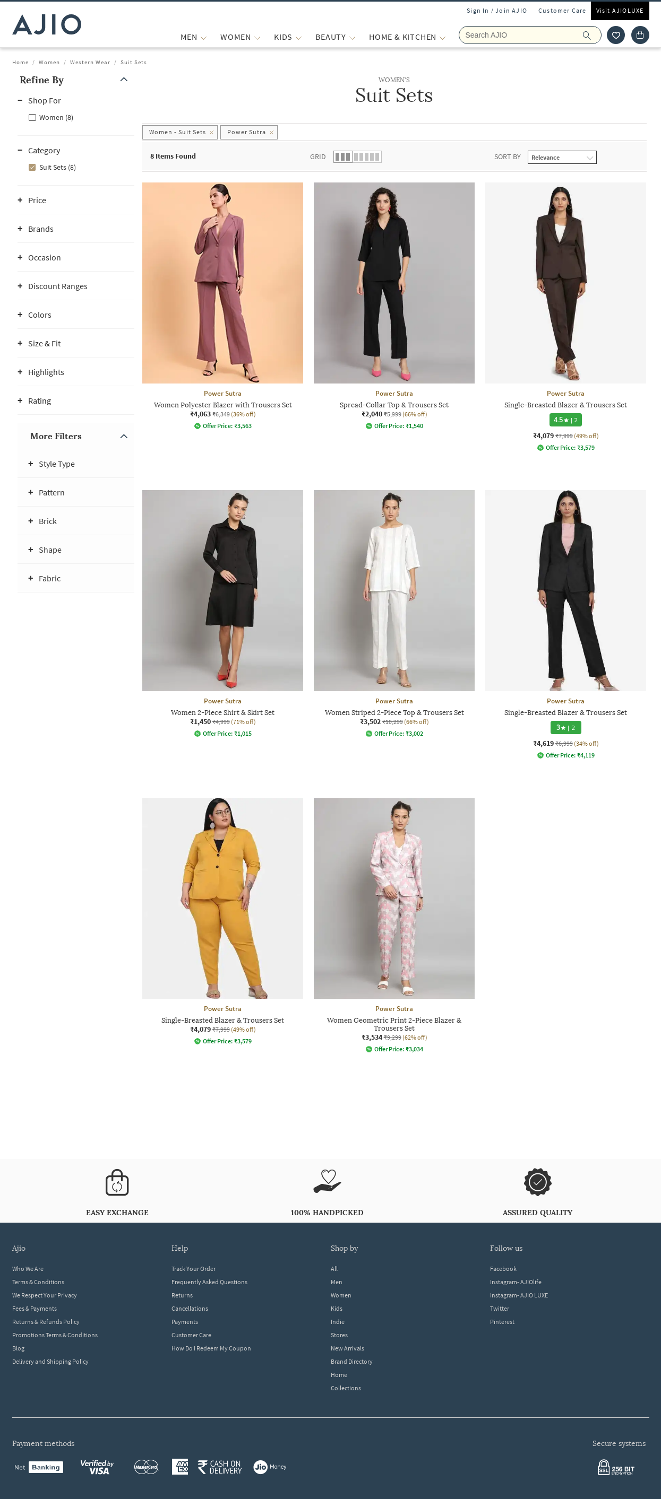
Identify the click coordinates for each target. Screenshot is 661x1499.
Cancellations (189, 1308)
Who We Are (28, 1269)
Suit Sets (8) (57, 167)
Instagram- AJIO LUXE (519, 1295)
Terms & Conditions (38, 1282)
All (334, 1269)
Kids (336, 1308)
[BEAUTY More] (352, 36)
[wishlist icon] (616, 35)
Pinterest (502, 1322)
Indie (338, 1322)
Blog (18, 1348)
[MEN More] (204, 36)
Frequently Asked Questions (209, 1282)
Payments (184, 1322)
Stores (339, 1335)
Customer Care (562, 10)
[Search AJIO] (530, 35)
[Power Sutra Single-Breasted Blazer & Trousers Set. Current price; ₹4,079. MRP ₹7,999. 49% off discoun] (565, 316)
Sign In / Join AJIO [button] (497, 10)
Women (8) (56, 117)
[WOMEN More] (257, 36)
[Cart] (640, 35)
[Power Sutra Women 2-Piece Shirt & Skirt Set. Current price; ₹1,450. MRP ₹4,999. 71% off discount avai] (222, 613)
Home (20, 62)
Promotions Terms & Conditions (55, 1335)
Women (49, 62)
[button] (76, 80)
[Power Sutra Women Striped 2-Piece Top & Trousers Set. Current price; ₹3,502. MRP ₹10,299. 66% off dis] (394, 613)
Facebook (503, 1269)
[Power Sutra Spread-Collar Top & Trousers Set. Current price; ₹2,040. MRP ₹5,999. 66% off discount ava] (394, 306)
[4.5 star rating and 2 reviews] (565, 419)
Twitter (499, 1308)
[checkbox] (75, 117)
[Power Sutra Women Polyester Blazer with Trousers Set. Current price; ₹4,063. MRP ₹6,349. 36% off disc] (222, 306)
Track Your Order (193, 1269)
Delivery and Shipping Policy (50, 1361)
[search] (592, 35)
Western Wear (90, 62)
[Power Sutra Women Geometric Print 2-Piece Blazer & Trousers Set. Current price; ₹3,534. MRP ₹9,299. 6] (394, 925)
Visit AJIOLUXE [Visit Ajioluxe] (620, 10)
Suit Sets (134, 62)
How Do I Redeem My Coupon (211, 1348)
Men (336, 1282)
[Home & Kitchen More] (442, 36)
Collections (346, 1388)
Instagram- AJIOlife (516, 1282)
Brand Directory (352, 1361)
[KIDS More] (299, 36)
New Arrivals (347, 1348)
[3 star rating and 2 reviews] (565, 727)
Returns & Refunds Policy (46, 1322)
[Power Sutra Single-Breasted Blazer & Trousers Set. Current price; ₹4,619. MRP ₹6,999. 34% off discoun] (565, 624)
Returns (182, 1295)
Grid (318, 156)
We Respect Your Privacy (44, 1295)
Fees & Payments (34, 1308)
